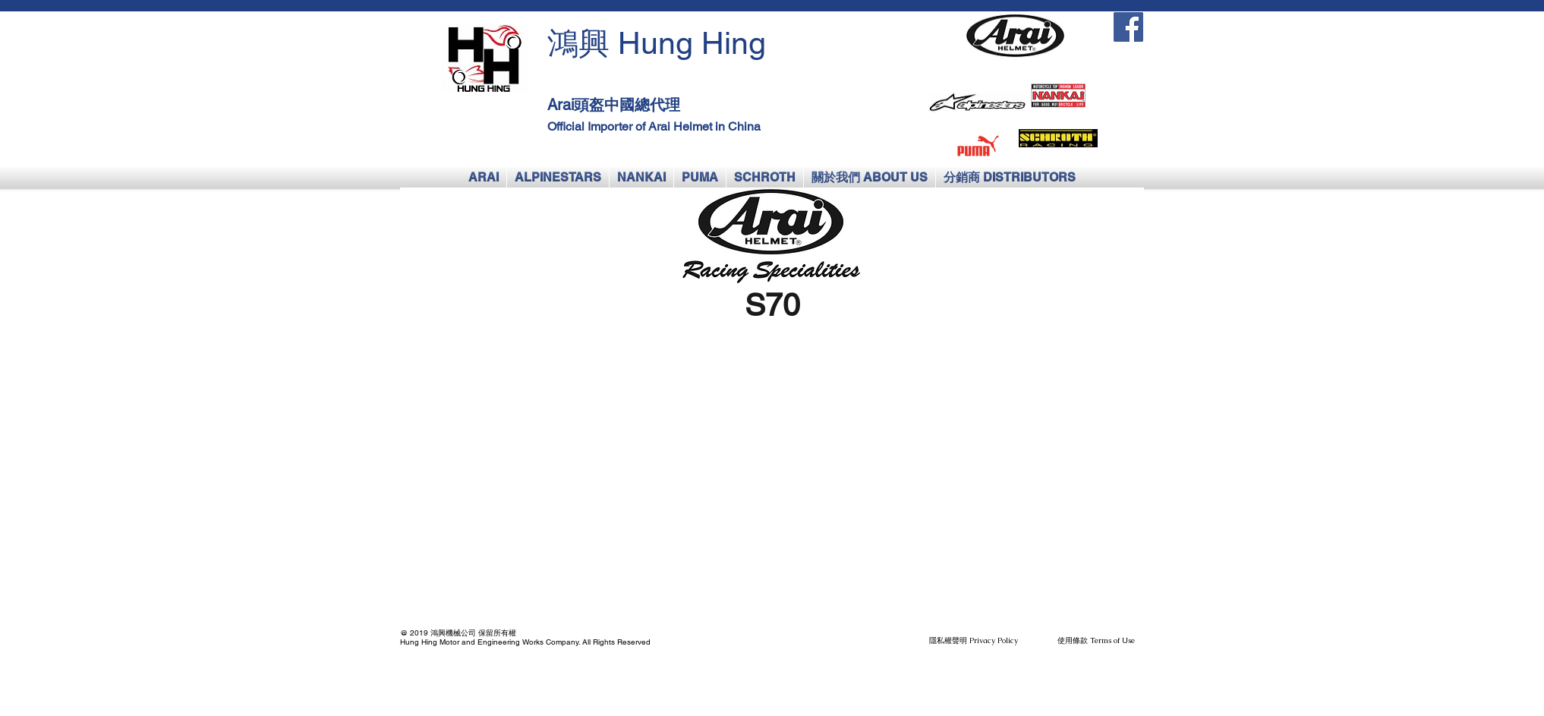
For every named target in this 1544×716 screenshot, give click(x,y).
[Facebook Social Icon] (1128, 27)
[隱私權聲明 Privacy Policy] (973, 641)
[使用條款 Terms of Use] (1095, 641)
